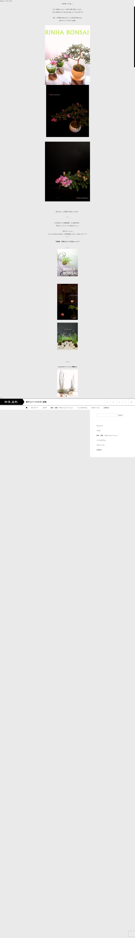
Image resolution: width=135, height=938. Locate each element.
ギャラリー (34, 407)
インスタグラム (82, 407)
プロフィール (95, 407)
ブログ (44, 407)
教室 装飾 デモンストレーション (62, 407)
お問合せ (106, 407)
